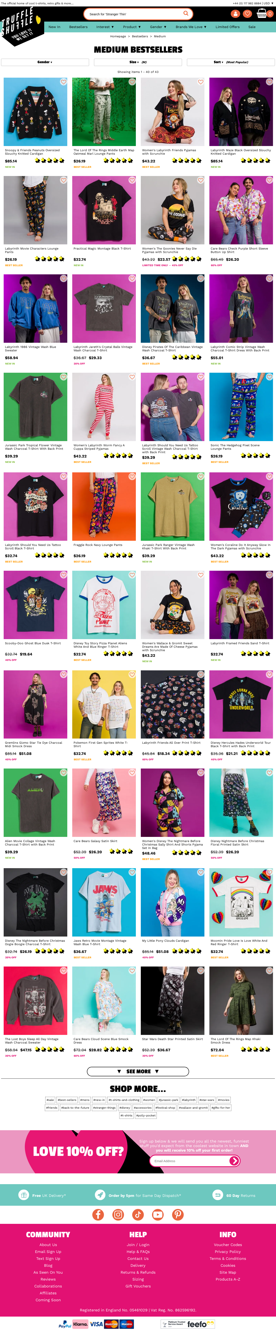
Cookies (228, 1265)
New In (54, 27)
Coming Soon (48, 1300)
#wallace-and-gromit (193, 1107)
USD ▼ (268, 3)
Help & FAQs (138, 1252)
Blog (48, 1265)
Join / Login (138, 1245)
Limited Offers (228, 27)
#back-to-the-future (75, 1107)
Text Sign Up (48, 1259)
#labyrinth (189, 1100)
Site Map (228, 1272)
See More (139, 1071)
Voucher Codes (228, 1245)
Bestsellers (78, 27)
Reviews (48, 1279)
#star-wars (206, 1100)
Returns (233, 1195)
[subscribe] (234, 1161)
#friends (51, 1107)
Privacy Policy (228, 1252)
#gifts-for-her (221, 1107)
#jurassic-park (168, 1100)
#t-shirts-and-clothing (124, 1100)
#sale (50, 1100)
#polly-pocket (145, 1115)
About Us (48, 1245)
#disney (124, 1107)
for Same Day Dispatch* (138, 1195)
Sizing (138, 1279)
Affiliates (48, 1293)
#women (149, 1100)
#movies (223, 1100)
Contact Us (138, 1259)
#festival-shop (165, 1107)
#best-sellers (67, 1100)
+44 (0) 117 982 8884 (247, 3)
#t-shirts (126, 1115)
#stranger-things (104, 1107)
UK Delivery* (42, 1195)
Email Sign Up (48, 1252)
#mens (84, 1100)
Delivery (138, 1265)
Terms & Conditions (228, 1259)
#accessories (143, 1107)
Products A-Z (228, 1279)
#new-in (99, 1100)
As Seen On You (48, 1272)
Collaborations (48, 1286)
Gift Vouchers (138, 1286)
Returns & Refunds (138, 1272)
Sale (252, 27)
